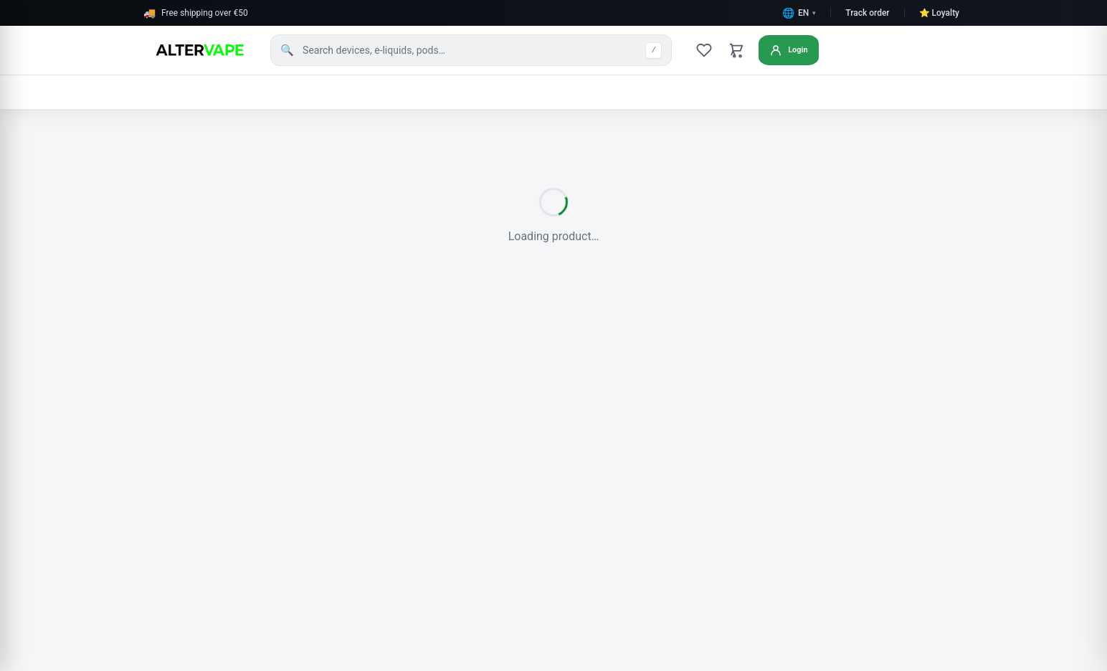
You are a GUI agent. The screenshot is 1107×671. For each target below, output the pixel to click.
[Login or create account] (793, 50)
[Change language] (799, 13)
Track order (867, 13)
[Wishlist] (704, 50)
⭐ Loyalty (939, 13)
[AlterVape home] (198, 50)
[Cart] (737, 50)
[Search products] (471, 50)
